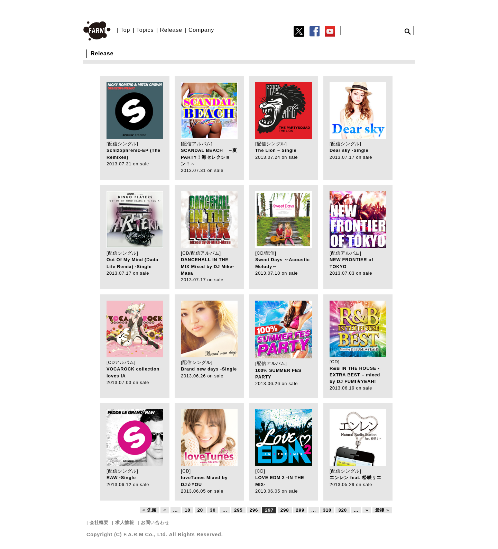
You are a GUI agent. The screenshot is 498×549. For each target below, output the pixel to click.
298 (284, 510)
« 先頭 (149, 510)
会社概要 (99, 522)
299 (300, 510)
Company (201, 30)
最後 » (382, 510)
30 (212, 510)
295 (238, 510)
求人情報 (124, 522)
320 (342, 510)
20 (200, 510)
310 (327, 510)
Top (125, 30)
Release (171, 30)
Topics (145, 30)
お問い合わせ (155, 522)
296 (254, 510)
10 (187, 510)
